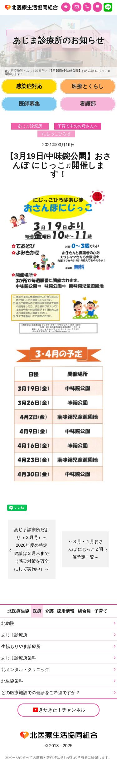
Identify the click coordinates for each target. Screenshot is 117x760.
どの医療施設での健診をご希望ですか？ (40, 692)
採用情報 (65, 611)
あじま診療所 (14, 634)
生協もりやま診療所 (21, 646)
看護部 (88, 104)
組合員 (84, 611)
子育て (100, 611)
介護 (49, 611)
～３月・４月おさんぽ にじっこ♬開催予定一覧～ (85, 549)
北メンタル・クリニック (25, 669)
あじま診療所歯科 (18, 657)
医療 (37, 611)
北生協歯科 (12, 681)
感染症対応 (29, 86)
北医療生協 (18, 611)
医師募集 (29, 104)
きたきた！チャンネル (58, 710)
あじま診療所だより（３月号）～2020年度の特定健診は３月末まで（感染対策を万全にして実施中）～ (31, 549)
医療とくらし (88, 86)
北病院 (7, 623)
